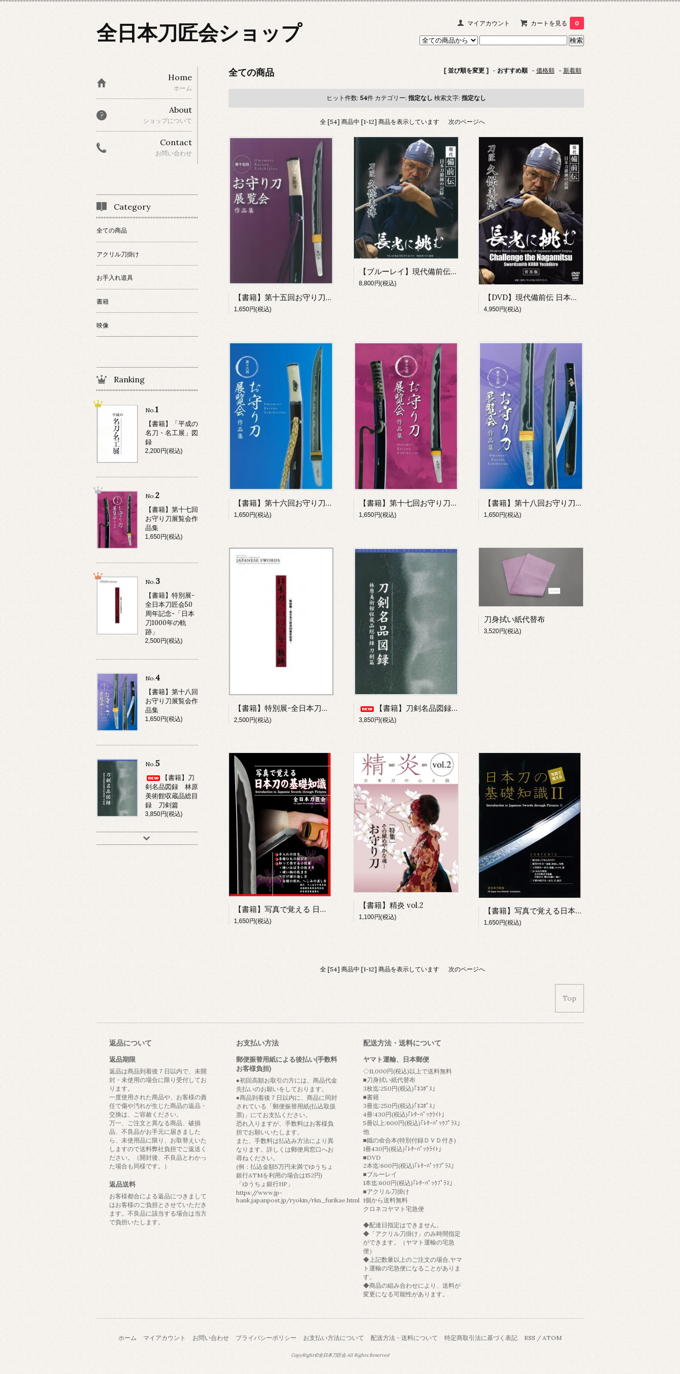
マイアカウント (488, 23)
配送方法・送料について (404, 1338)
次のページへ (466, 121)
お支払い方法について (333, 1338)
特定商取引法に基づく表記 (480, 1338)
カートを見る (557, 23)
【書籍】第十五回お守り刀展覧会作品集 (302, 297)
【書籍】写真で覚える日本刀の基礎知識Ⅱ (556, 910)
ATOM (552, 1338)
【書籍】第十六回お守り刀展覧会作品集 (302, 503)
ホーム (127, 1338)
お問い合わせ (210, 1338)
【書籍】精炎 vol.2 (391, 905)
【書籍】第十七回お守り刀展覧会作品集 (427, 503)
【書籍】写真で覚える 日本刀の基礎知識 (303, 909)
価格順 (545, 70)
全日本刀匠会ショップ (199, 33)
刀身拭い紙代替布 (514, 619)
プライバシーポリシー (266, 1338)
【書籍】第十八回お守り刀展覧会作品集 (552, 503)
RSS (529, 1338)
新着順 (572, 70)
